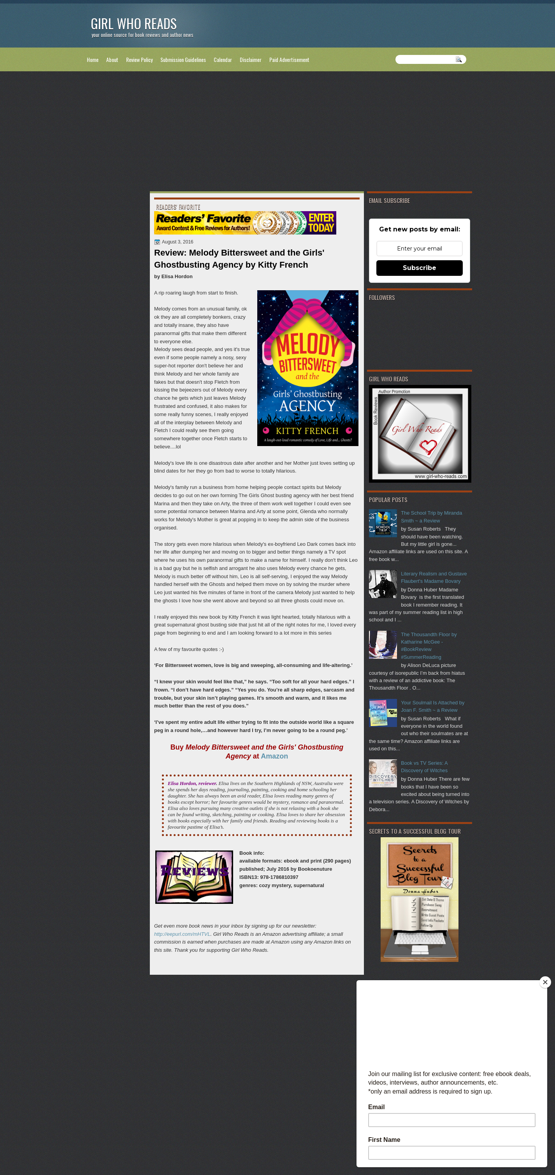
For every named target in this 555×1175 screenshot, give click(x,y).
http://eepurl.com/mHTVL (182, 934)
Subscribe (419, 268)
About (112, 59)
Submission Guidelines (183, 59)
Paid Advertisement (289, 59)
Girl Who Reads (134, 23)
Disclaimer (251, 59)
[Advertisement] (277, 132)
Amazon (274, 756)
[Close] (545, 982)
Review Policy (139, 59)
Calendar (223, 59)
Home (92, 59)
